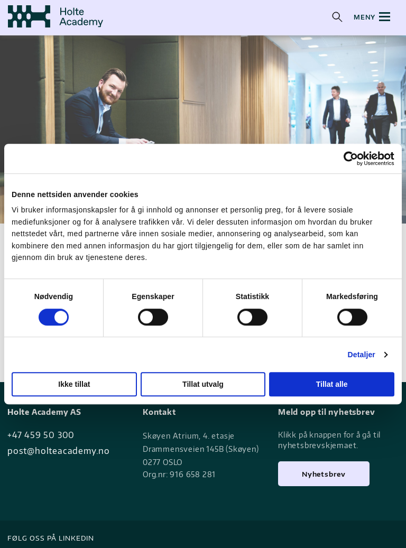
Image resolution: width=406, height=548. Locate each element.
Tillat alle (332, 384)
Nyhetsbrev (324, 473)
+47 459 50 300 (41, 435)
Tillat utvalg (203, 384)
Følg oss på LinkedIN (50, 538)
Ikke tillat (74, 384)
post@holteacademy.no (58, 450)
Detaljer (361, 354)
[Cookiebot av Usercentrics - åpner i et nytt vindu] (348, 158)
